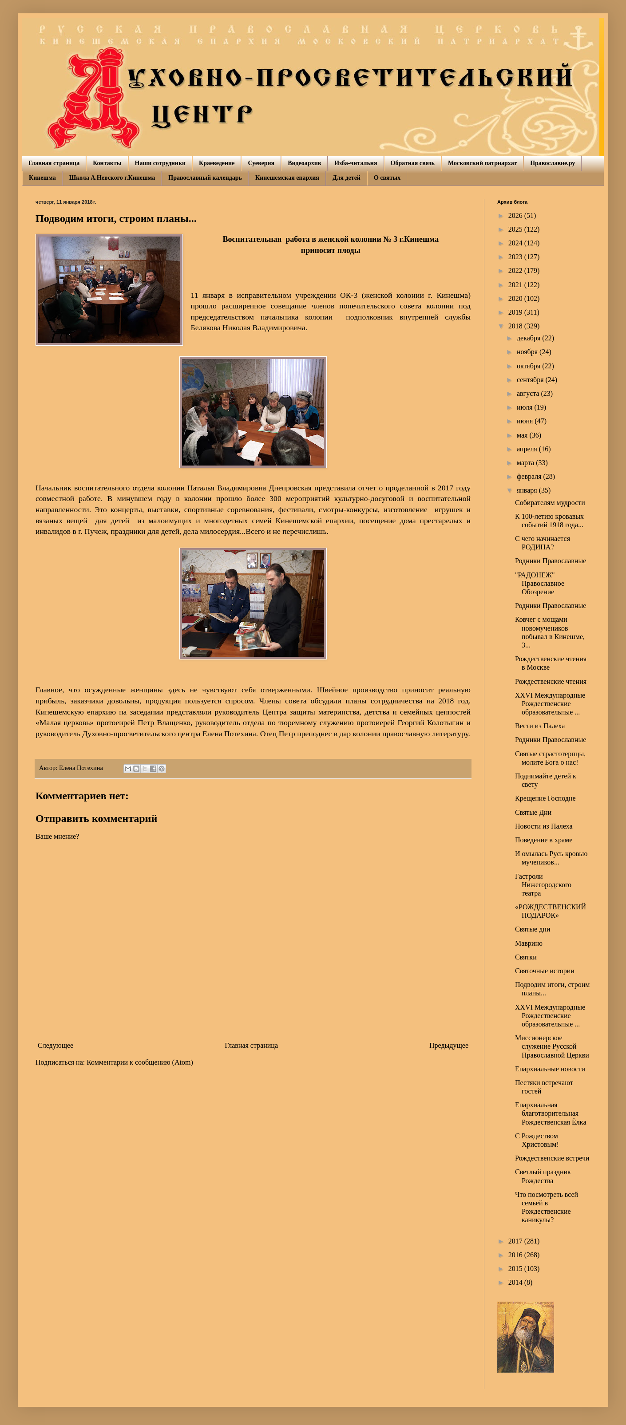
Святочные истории (544, 971)
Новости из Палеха (544, 826)
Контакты (107, 163)
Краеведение (216, 163)
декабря (529, 338)
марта (526, 462)
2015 (516, 1268)
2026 (516, 215)
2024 (516, 243)
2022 (516, 270)
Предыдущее (448, 1045)
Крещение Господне (545, 798)
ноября (528, 351)
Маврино (529, 943)
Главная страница (53, 163)
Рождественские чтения (550, 681)
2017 (516, 1241)
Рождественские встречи (552, 1158)
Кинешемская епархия (287, 177)
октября (529, 366)
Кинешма (42, 177)
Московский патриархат (482, 163)
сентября (531, 379)
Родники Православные (550, 560)
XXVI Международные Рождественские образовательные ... (550, 703)
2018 (516, 326)
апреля (528, 449)
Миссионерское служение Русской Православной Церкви (552, 1046)
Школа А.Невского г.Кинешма (112, 177)
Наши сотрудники (160, 163)
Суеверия (261, 163)
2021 (516, 284)
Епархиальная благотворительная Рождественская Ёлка (550, 1113)
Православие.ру (552, 163)
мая (523, 435)
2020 (516, 298)
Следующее (55, 1045)
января (528, 490)
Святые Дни (533, 812)
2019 (516, 312)
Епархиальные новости (550, 1069)
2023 (516, 257)
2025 (516, 229)
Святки (526, 957)
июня (526, 421)
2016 (516, 1255)
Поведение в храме (543, 840)
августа (529, 393)
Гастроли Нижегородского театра (543, 884)
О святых (387, 177)
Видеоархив (304, 163)
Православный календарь (205, 177)
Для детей (347, 177)
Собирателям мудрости (550, 502)
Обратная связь (413, 163)
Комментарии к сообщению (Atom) (140, 1062)
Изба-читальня (355, 163)
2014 (516, 1282)
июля (525, 407)
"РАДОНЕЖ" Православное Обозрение (539, 583)
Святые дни (532, 929)
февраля (530, 476)
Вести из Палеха (540, 726)
